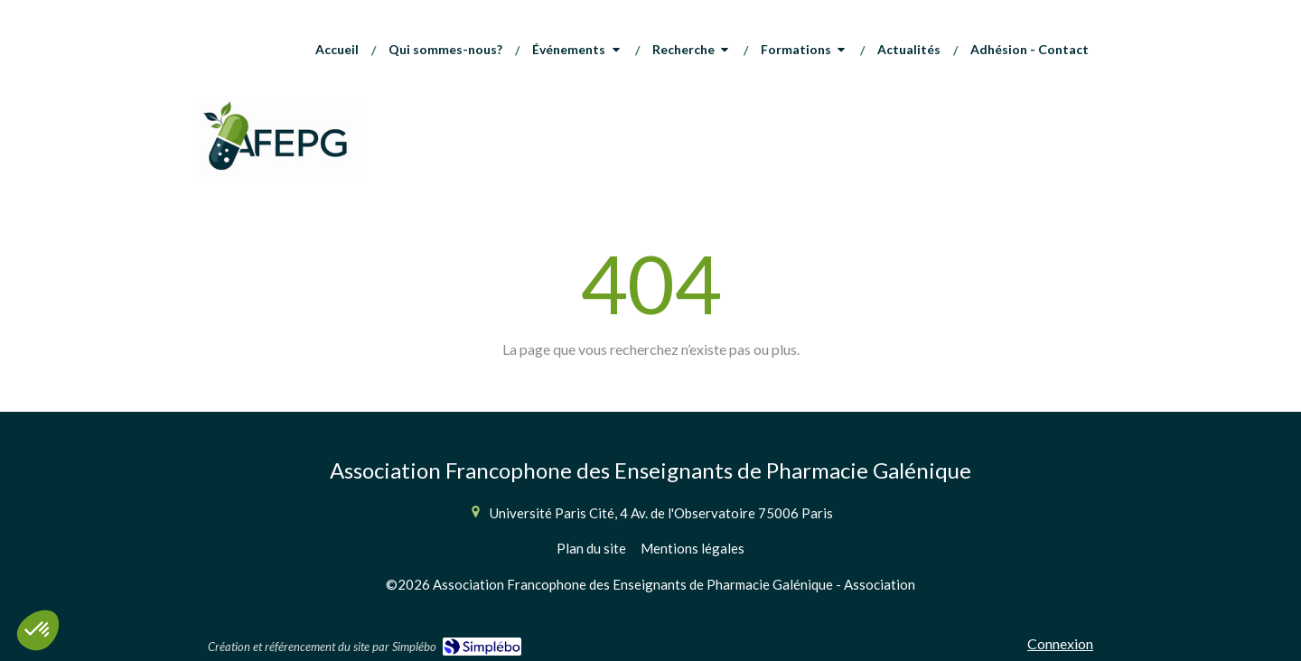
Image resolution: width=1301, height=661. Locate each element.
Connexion (1060, 643)
